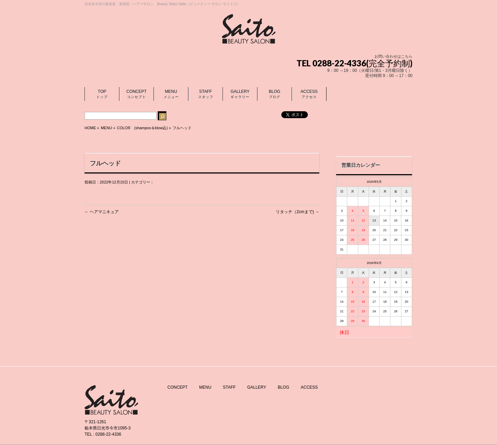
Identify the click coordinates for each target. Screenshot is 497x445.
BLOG (283, 387)
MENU (205, 387)
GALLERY (256, 387)
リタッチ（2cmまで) (297, 211)
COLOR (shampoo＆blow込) (142, 128)
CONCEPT (177, 387)
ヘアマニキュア (102, 211)
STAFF (229, 387)
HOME (90, 128)
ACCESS (309, 387)
